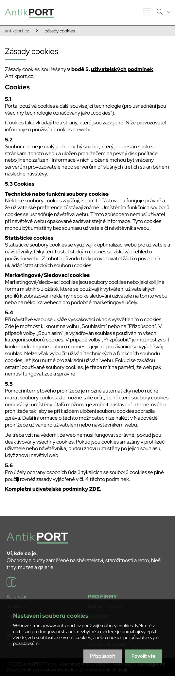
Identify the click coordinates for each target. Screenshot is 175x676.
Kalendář (17, 596)
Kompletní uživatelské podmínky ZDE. (53, 488)
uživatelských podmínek (122, 69)
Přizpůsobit (102, 656)
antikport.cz (17, 31)
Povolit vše (143, 656)
